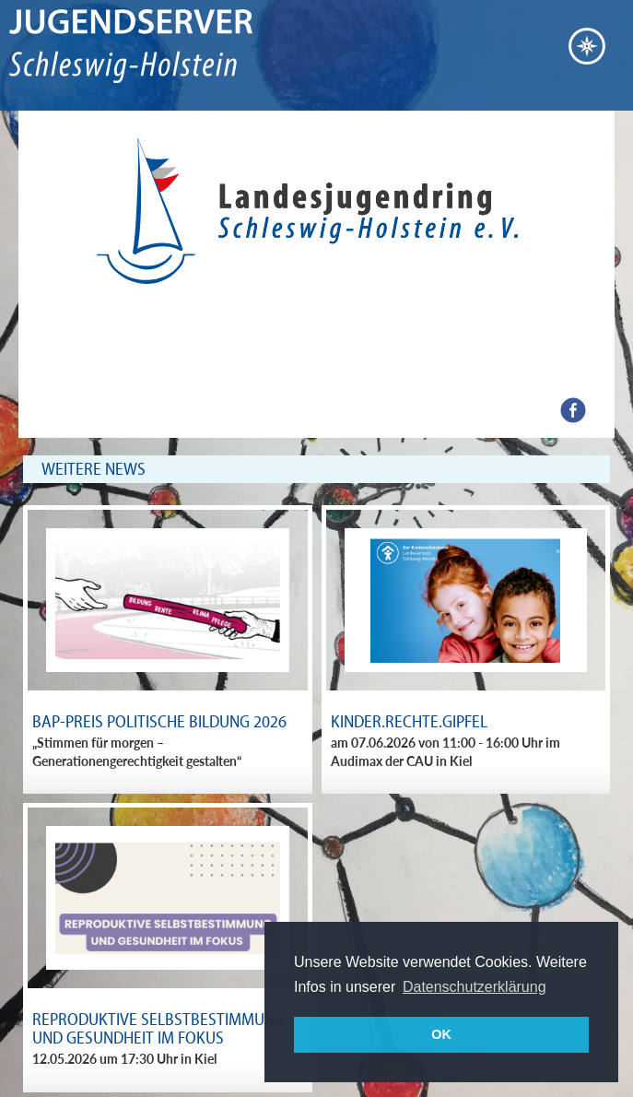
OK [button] (441, 1034)
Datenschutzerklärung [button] (474, 987)
